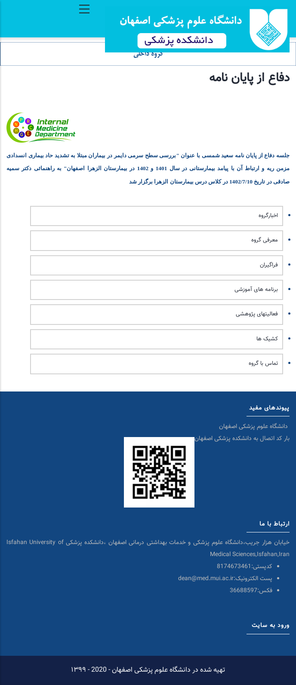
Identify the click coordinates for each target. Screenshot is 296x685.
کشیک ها (267, 339)
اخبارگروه (268, 215)
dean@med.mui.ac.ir (206, 579)
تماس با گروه (263, 363)
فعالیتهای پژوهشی (257, 314)
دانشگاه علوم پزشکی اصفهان (254, 426)
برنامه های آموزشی (256, 289)
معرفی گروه (264, 240)
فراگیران (269, 265)
